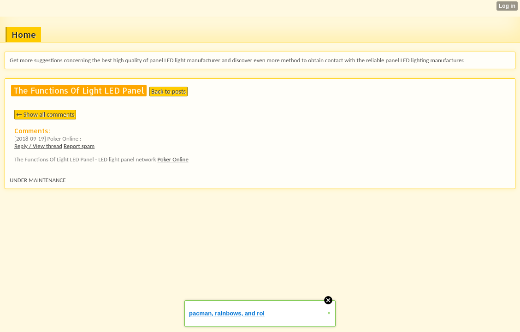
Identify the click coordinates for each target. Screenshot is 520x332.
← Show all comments (45, 115)
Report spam (79, 145)
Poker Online (172, 159)
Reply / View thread (38, 145)
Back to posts (168, 91)
